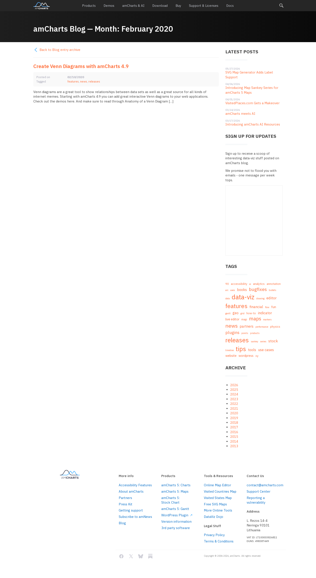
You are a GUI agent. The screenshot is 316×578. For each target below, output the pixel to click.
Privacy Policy (214, 535)
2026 (234, 385)
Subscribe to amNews (135, 517)
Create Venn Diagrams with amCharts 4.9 (81, 66)
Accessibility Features (135, 485)
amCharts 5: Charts (175, 485)
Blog (122, 523)
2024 (234, 394)
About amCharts (131, 491)
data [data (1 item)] (227, 298)
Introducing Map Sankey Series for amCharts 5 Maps (251, 90)
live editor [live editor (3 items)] (232, 319)
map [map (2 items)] (244, 319)
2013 (234, 446)
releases (94, 81)
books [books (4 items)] (242, 289)
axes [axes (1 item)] (232, 290)
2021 (234, 408)
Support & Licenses (203, 6)
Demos (109, 6)
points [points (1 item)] (244, 333)
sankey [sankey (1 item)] (254, 341)
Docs (230, 6)
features (73, 81)
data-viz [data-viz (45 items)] (243, 297)
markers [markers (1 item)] (267, 319)
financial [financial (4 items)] (256, 306)
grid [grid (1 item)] (242, 313)
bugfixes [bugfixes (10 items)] (258, 289)
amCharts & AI (133, 6)
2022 (234, 404)
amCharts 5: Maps (175, 491)
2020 (234, 413)
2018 (234, 422)
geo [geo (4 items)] (236, 313)
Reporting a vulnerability (256, 500)
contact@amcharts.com (265, 485)
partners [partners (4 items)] (246, 326)
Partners (125, 498)
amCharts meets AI (240, 113)
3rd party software (175, 528)
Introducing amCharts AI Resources (252, 124)
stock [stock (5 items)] (273, 340)
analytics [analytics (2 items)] (259, 284)
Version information (176, 521)
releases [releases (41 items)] (237, 340)
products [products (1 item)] (255, 333)
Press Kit (125, 504)
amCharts (41, 5)
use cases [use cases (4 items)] (266, 349)
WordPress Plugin (176, 515)
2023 (234, 399)
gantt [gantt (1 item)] (228, 313)
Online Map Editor (217, 485)
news (83, 81)
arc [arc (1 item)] (226, 290)
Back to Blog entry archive (56, 50)
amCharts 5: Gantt (175, 509)
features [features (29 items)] (236, 306)
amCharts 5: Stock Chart (170, 500)
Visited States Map (218, 498)
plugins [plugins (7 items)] (232, 332)
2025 (234, 390)
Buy (178, 6)
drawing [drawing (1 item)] (260, 298)
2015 (234, 436)
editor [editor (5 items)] (271, 297)
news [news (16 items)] (231, 325)
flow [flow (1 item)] (267, 307)
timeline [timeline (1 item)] (229, 350)
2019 (234, 418)
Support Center (258, 491)
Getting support (131, 510)
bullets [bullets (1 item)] (272, 290)
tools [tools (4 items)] (252, 349)
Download (160, 6)
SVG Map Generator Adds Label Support (249, 74)
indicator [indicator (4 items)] (265, 313)
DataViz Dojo (213, 517)
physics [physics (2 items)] (275, 326)
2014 (234, 441)
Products (89, 6)
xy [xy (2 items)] (257, 356)
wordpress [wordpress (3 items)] (246, 356)
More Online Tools (218, 510)
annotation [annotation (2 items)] (274, 284)
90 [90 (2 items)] (227, 284)
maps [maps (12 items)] (255, 319)
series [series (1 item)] (263, 341)
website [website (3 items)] (231, 356)
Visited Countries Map (220, 491)
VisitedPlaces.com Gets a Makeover (252, 103)
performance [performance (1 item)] (261, 326)
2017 (234, 427)
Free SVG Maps (215, 504)
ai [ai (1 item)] (250, 283)
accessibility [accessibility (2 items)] (239, 284)
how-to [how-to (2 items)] (251, 313)
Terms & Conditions (218, 541)
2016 (234, 432)
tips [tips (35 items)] (241, 349)
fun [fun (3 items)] (273, 307)
